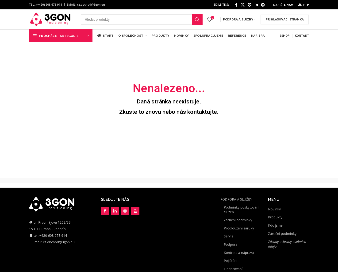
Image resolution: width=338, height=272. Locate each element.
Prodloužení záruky (239, 228)
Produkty (275, 217)
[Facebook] (105, 211)
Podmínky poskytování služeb (241, 209)
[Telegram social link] (262, 4)
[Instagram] (125, 211)
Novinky (274, 209)
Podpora (230, 244)
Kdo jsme (275, 225)
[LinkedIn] (115, 211)
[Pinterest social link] (249, 4)
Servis (228, 236)
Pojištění (230, 260)
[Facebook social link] (236, 4)
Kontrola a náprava (239, 252)
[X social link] (242, 4)
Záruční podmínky (238, 220)
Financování (233, 269)
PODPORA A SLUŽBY (236, 199)
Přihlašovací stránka (285, 19)
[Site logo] (50, 19)
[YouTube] (135, 211)
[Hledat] (142, 19)
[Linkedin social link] (256, 4)
